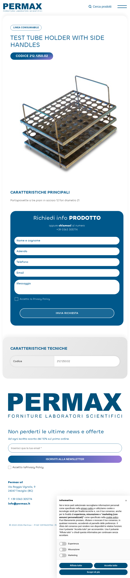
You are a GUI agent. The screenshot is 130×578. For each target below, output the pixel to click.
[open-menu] (122, 6)
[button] (126, 500)
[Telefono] (66, 262)
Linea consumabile (26, 27)
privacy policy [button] (87, 508)
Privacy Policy (41, 299)
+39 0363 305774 (67, 229)
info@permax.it (19, 503)
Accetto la (35, 299)
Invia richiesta (67, 313)
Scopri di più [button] (93, 572)
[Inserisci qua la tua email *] (65, 448)
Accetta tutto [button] (110, 565)
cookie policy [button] (112, 517)
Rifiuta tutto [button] (76, 565)
